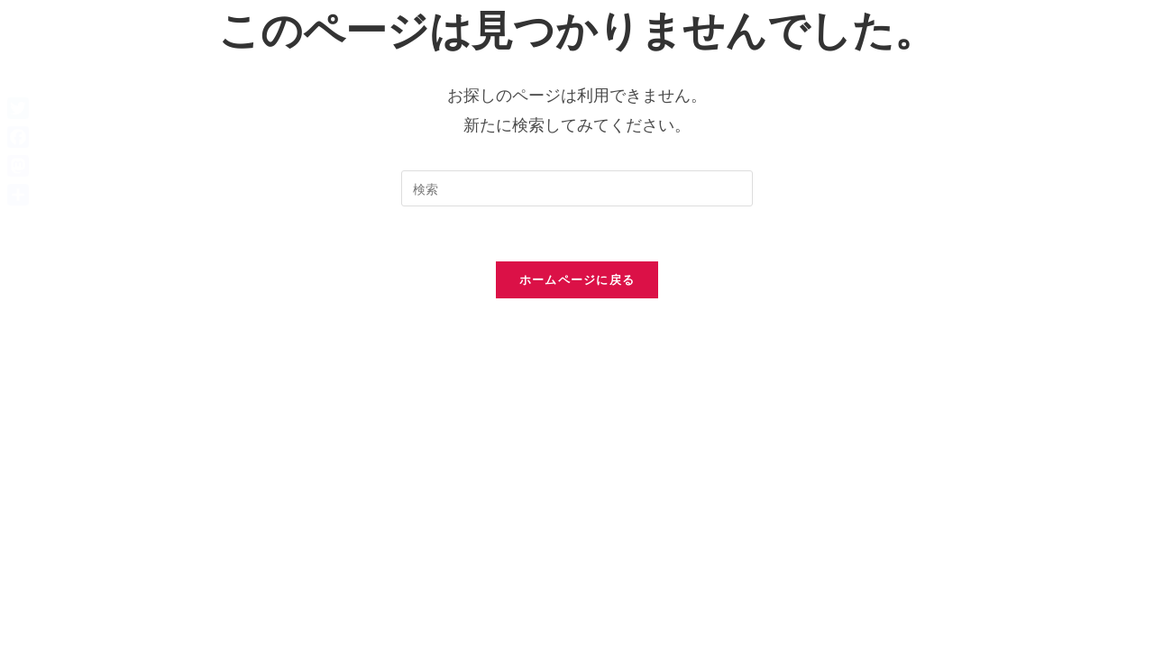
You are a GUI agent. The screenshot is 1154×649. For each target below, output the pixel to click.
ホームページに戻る (577, 279)
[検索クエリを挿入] (577, 188)
